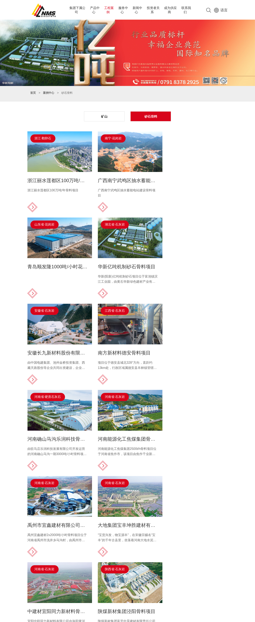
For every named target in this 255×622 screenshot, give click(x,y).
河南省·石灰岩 (113, 308)
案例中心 (48, 92)
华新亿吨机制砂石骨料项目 (56, 264)
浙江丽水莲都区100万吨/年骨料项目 (53, 188)
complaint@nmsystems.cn (59, 594)
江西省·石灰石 (182, 222)
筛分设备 (108, 583)
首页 (33, 92)
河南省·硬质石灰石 (48, 308)
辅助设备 (108, 595)
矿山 (106, 116)
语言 (221, 9)
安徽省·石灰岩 (113, 222)
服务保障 (164, 578)
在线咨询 (164, 595)
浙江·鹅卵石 (43, 137)
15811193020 (49, 582)
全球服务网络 (167, 583)
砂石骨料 (149, 116)
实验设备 (108, 600)
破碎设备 (108, 578)
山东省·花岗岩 (182, 137)
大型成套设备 (111, 589)
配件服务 (164, 589)
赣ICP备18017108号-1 (136, 618)
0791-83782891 (51, 578)
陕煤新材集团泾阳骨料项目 (193, 434)
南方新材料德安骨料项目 (191, 264)
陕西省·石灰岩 (182, 392)
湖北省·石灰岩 (45, 222)
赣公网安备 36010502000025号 (170, 618)
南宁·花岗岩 (111, 137)
